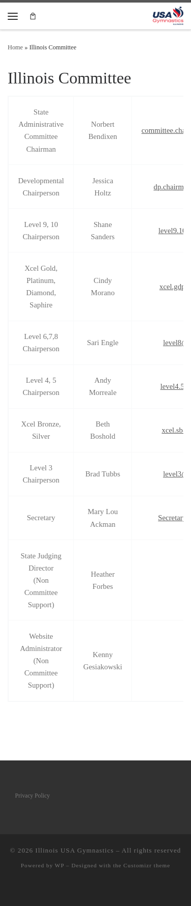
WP (59, 865)
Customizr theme (146, 865)
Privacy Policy (32, 795)
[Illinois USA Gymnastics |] (168, 15)
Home (15, 47)
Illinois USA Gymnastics (74, 850)
